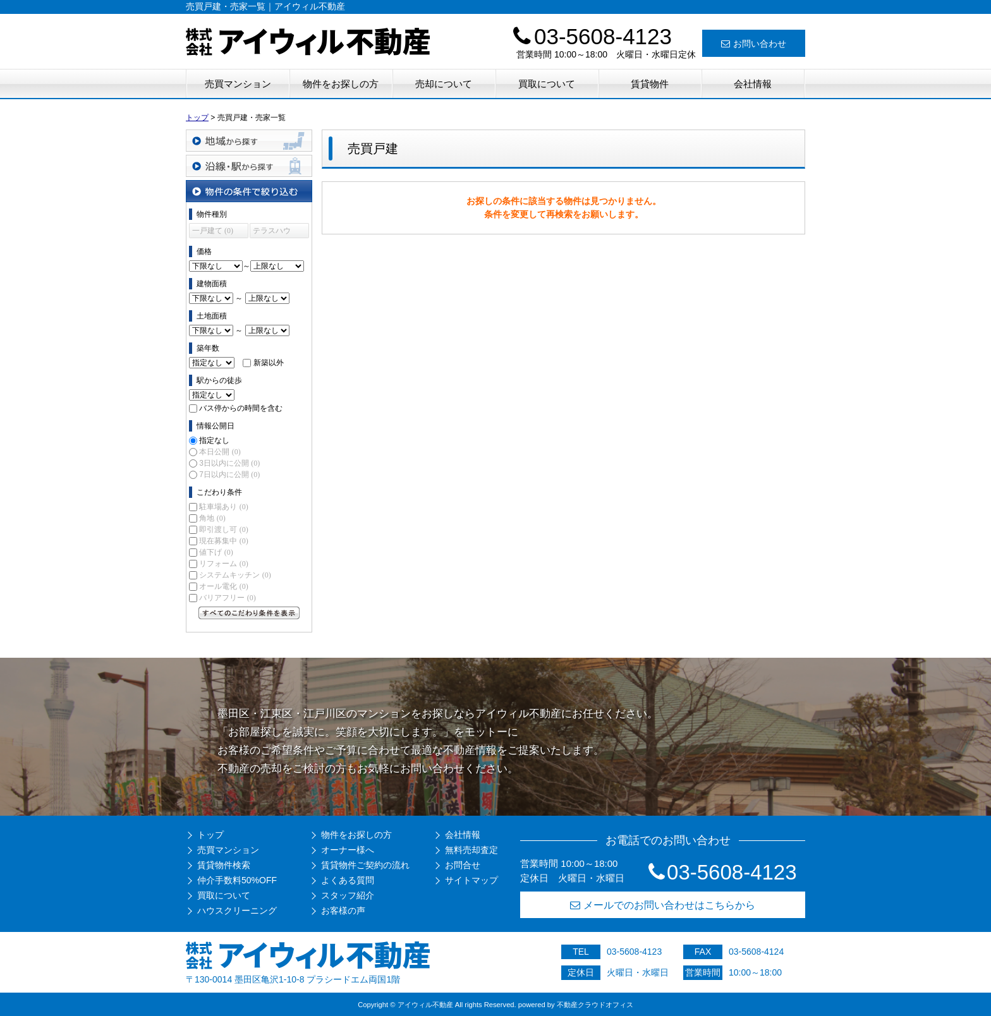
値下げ (216, 552)
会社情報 (753, 83)
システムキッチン (235, 575)
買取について (546, 83)
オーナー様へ (347, 850)
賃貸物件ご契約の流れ (365, 865)
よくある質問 (347, 880)
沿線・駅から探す (249, 166)
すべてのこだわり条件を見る (249, 613)
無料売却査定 (471, 850)
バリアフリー (227, 597)
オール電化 (223, 586)
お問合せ (462, 865)
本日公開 (219, 451)
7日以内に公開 (229, 474)
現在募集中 (223, 540)
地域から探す (249, 141)
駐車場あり (223, 506)
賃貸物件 (650, 83)
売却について (443, 83)
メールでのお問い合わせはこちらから (662, 905)
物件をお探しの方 (341, 83)
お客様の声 (343, 910)
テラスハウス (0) (272, 232)
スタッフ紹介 (347, 895)
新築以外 (268, 362)
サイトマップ (471, 880)
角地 (212, 518)
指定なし (214, 440)
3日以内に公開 (229, 463)
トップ (210, 835)
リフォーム (223, 563)
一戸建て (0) (212, 230)
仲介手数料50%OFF (237, 880)
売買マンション (238, 83)
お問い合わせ (753, 44)
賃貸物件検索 (223, 865)
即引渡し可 (223, 529)
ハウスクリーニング (237, 910)
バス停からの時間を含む (241, 408)
